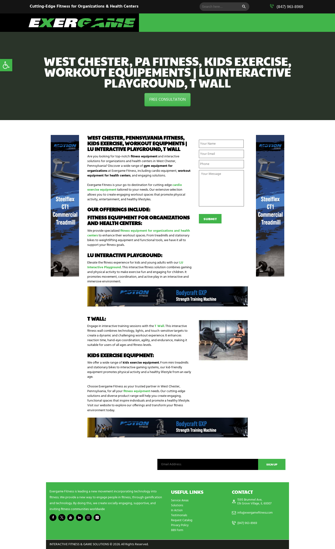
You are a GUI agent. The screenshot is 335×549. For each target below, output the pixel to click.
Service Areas (180, 500)
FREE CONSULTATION (167, 99)
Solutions (177, 505)
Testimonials (179, 515)
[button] (6, 65)
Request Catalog (182, 520)
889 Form (177, 530)
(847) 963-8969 (289, 7)
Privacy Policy (181, 525)
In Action (177, 510)
